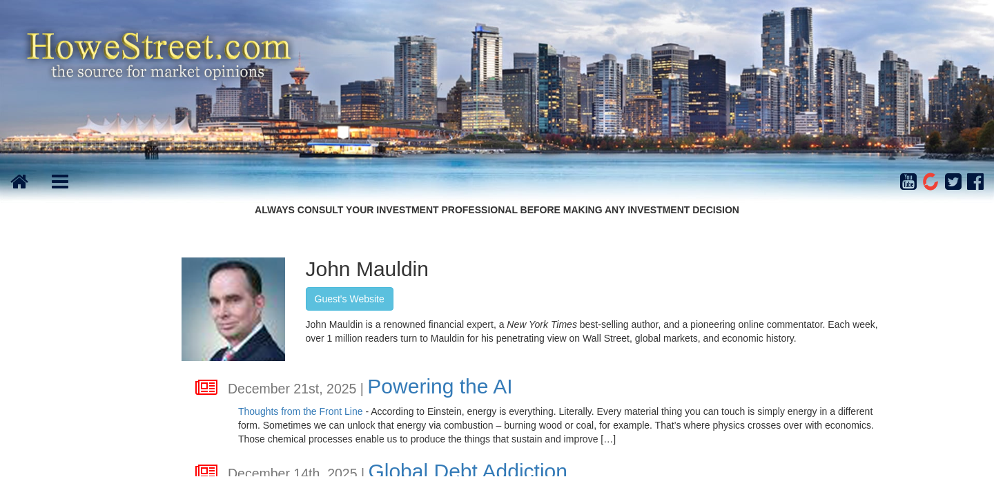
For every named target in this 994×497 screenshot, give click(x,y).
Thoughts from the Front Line (300, 411)
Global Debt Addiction (467, 471)
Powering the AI (439, 386)
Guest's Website (349, 298)
